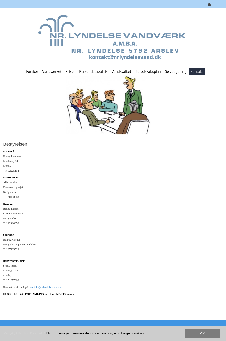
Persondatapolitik (93, 71)
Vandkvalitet (121, 71)
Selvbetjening (175, 71)
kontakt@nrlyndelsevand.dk (45, 287)
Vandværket (51, 71)
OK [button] (202, 333)
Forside (32, 71)
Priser (70, 71)
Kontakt (196, 71)
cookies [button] (138, 333)
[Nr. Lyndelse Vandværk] (111, 38)
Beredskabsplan (148, 71)
